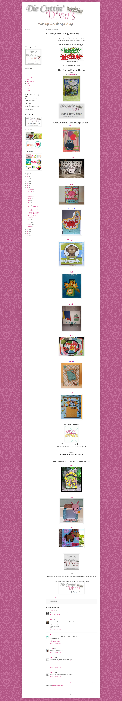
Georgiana (71, 240)
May (29, 205)
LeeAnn (28, 87)
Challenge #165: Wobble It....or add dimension (33, 213)
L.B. (71, 335)
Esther (71, 208)
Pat (71, 361)
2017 (28, 181)
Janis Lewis (52, 610)
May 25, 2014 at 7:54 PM (55, 676)
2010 (28, 235)
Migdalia (52, 634)
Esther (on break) (30, 77)
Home (71, 683)
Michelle (28, 90)
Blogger (73, 694)
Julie (28, 83)
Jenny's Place (71, 74)
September (30, 196)
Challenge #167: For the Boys (34, 206)
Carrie (72, 527)
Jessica (72, 304)
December (30, 189)
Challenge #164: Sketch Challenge (33, 216)
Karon (51, 648)
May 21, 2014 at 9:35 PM (55, 643)
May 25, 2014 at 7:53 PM (55, 667)
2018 (28, 178)
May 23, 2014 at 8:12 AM (55, 652)
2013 (28, 229)
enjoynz (63, 694)
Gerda (71, 272)
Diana (71, 184)
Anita (72, 126)
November (30, 191)
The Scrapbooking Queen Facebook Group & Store (71, 446)
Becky (71, 497)
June (29, 202)
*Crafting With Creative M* (56, 641)
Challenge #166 (57, 603)
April (29, 220)
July (29, 200)
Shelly (71, 393)
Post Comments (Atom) (57, 685)
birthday (51, 603)
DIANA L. (52, 657)
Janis (71, 465)
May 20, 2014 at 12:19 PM (55, 630)
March (29, 222)
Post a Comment (51, 679)
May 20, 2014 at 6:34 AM (55, 614)
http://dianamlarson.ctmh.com (71, 661)
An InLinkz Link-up (51, 597)
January (30, 226)
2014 (28, 187)
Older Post (94, 683)
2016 (28, 183)
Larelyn (28, 85)
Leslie (28, 89)
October (30, 194)
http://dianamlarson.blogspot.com (57, 661)
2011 (28, 233)
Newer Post (49, 683)
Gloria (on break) (30, 81)
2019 (28, 176)
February (30, 224)
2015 (28, 185)
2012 (28, 231)
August (30, 198)
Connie (72, 157)
